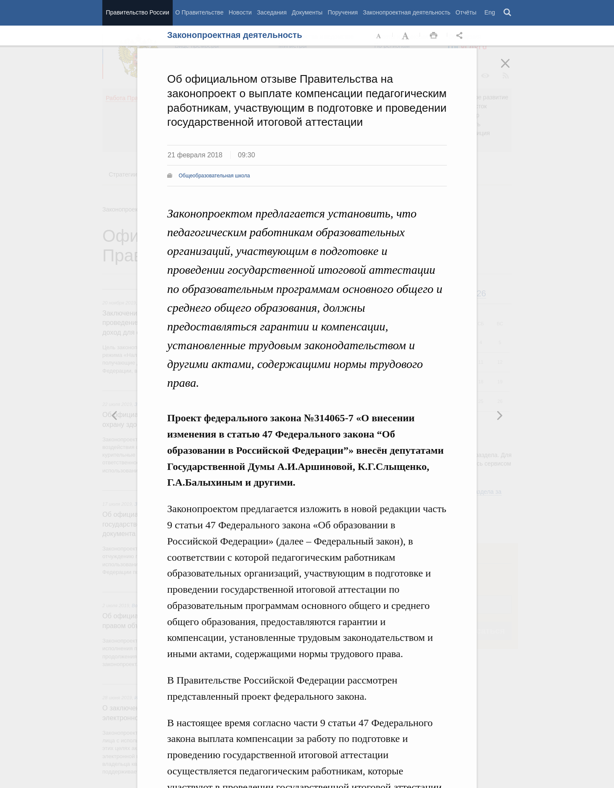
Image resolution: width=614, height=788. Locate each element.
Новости (240, 12)
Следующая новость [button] (114, 415)
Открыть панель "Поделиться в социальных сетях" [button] (461, 36)
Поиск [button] (508, 13)
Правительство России (137, 12)
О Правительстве (199, 12)
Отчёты (465, 12)
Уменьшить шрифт (379, 36)
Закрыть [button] (511, 69)
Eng (489, 12)
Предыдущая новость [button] (499, 415)
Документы (307, 12)
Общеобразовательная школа (214, 176)
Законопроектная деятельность (406, 12)
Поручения (342, 12)
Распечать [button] (433, 36)
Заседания (272, 12)
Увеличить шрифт (406, 36)
